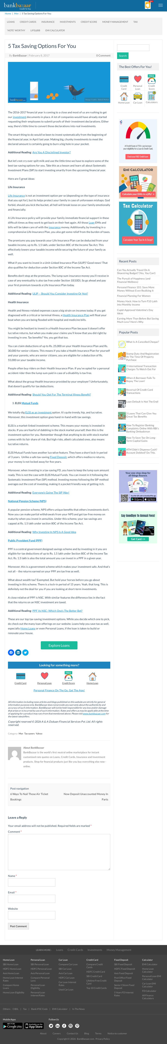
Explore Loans (59, 645)
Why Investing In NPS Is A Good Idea (54, 532)
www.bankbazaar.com (94, 713)
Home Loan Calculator (148, 970)
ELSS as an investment (38, 412)
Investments (68, 21)
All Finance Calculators (148, 997)
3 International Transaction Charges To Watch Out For (141, 367)
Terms (98, 1033)
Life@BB (35, 30)
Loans (11, 21)
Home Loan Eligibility (13, 992)
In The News (78, 1009)
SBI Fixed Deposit (123, 964)
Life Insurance (16, 195)
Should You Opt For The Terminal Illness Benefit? (61, 394)
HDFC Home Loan (12, 968)
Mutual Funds (30, 403)
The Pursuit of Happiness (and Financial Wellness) (133, 280)
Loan (92, 222)
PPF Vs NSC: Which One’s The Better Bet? (57, 610)
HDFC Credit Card (95, 971)
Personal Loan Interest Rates (38, 994)
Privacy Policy (103, 1038)
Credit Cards (28, 21)
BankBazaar (20, 55)
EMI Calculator (55, 30)
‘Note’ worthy (16, 30)
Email (12, 892)
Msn (16, 13)
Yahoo (39, 733)
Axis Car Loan (65, 973)
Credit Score (89, 21)
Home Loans (27, 628)
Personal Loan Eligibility (38, 986)
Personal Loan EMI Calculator (151, 978)
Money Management (115, 21)
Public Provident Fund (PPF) (25, 540)
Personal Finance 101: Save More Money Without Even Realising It (135, 289)
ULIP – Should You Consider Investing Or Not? (60, 293)
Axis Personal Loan (40, 973)
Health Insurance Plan (76, 315)
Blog (86, 1033)
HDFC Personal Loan (41, 968)
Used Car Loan (66, 989)
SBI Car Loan (65, 968)
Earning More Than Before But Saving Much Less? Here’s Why (138, 320)
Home (8, 13)
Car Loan (137, 102)
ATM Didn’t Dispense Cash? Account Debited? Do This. (141, 451)
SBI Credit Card (94, 976)
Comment (15, 831)
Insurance (48, 21)
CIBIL (15, 1009)
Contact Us (72, 1033)
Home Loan (92, 683)
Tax (135, 21)
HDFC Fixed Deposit (124, 968)
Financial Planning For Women (133, 295)
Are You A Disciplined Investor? (51, 152)
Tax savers (29, 733)
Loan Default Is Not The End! (142, 401)
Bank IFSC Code (39, 1009)
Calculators (151, 102)
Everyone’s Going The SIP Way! (50, 492)
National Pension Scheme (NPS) (27, 501)
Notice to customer (117, 1033)
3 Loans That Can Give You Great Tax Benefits (141, 415)
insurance (55, 227)
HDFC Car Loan (67, 977)
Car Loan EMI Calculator (149, 985)
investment (19, 117)
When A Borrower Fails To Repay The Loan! (140, 379)
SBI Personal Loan (40, 964)
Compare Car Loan (68, 964)
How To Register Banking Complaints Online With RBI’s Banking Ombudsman (142, 428)
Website (13, 908)
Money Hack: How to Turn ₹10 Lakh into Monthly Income (137, 303)
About (43, 1033)
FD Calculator (149, 990)
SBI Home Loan (10, 964)
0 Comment (103, 55)
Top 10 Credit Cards (96, 988)
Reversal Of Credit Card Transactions (139, 391)
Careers (57, 1033)
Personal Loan (44, 683)
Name (12, 875)
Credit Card (20, 683)
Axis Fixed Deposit (123, 973)
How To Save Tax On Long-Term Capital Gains (141, 439)
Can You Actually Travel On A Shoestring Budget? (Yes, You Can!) (136, 271)
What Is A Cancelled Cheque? (142, 341)
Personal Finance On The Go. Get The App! (59, 690)
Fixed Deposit (58, 457)
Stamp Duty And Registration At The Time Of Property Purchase (142, 356)
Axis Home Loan (11, 973)
